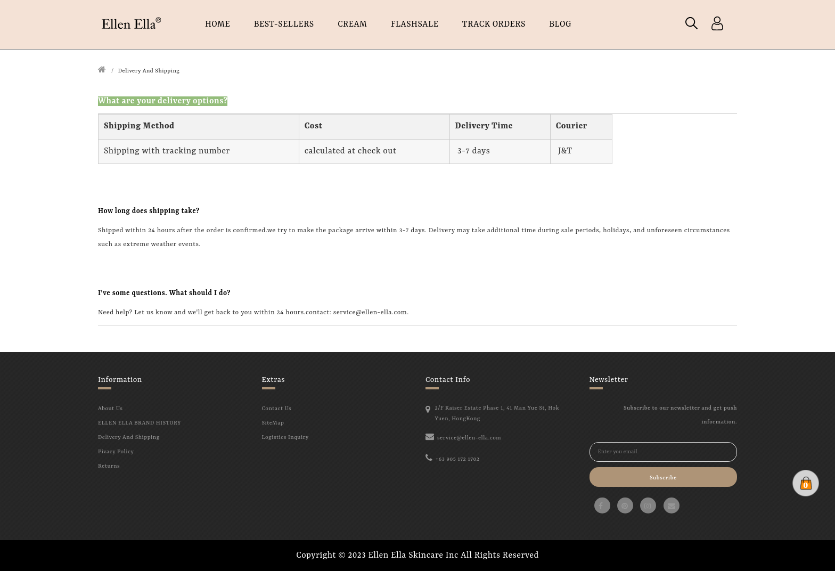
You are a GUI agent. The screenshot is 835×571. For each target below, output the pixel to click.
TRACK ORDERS (494, 24)
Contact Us (277, 408)
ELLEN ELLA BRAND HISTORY (139, 423)
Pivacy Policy (116, 451)
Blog (560, 24)
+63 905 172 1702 (458, 459)
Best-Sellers (284, 24)
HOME (217, 24)
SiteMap (273, 423)
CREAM (352, 24)
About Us (110, 408)
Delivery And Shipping (149, 71)
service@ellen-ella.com (469, 438)
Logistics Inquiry (285, 437)
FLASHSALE (414, 24)
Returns (109, 466)
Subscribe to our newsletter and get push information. (680, 415)
